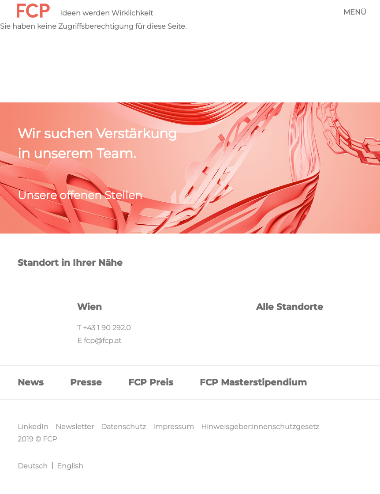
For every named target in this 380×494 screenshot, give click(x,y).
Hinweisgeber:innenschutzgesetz (260, 426)
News (31, 382)
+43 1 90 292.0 (107, 328)
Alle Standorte (289, 307)
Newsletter (75, 426)
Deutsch (33, 466)
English (70, 466)
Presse (86, 382)
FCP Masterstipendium (253, 382)
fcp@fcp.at (102, 340)
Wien (89, 307)
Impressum (173, 426)
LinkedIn (33, 426)
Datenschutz (123, 426)
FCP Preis (150, 382)
